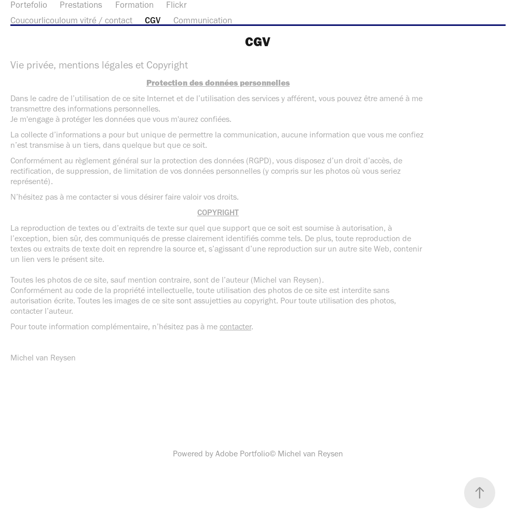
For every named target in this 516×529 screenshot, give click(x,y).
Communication (202, 20)
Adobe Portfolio (242, 453)
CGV (152, 20)
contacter (235, 326)
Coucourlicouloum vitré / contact (71, 20)
